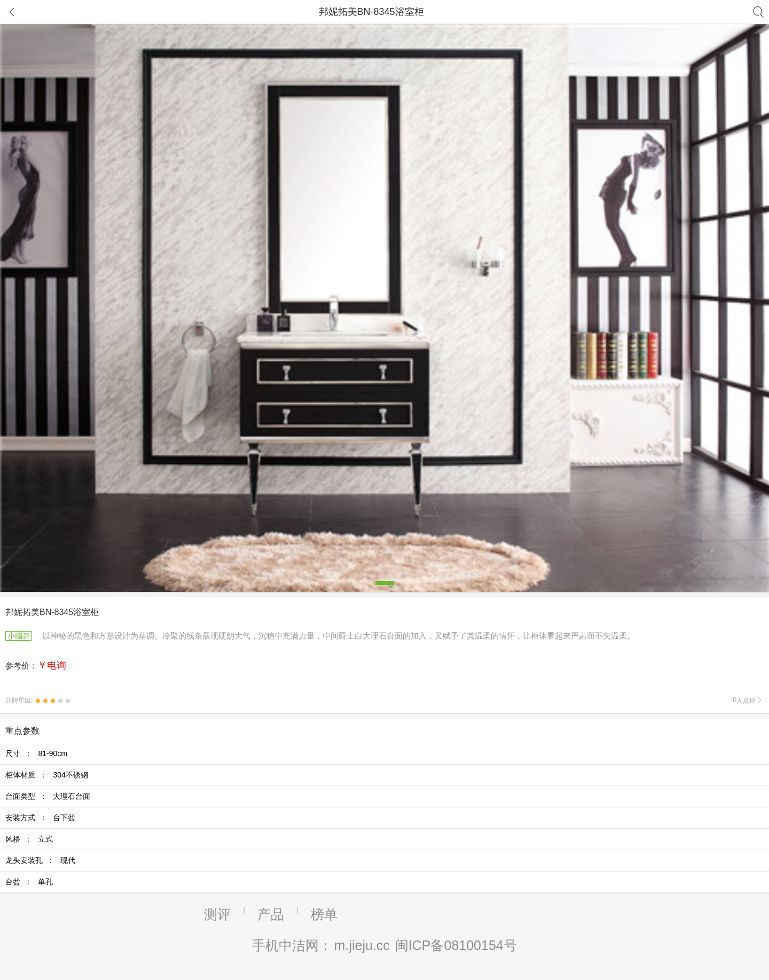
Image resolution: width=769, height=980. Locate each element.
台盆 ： (29, 881)
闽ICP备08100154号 (456, 945)
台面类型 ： (47, 796)
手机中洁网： (292, 945)
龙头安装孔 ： (40, 860)
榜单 (324, 914)
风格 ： (29, 839)
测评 (217, 914)
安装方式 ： (40, 817)
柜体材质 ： (46, 775)
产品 (270, 914)
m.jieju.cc (362, 945)
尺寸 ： (36, 753)
